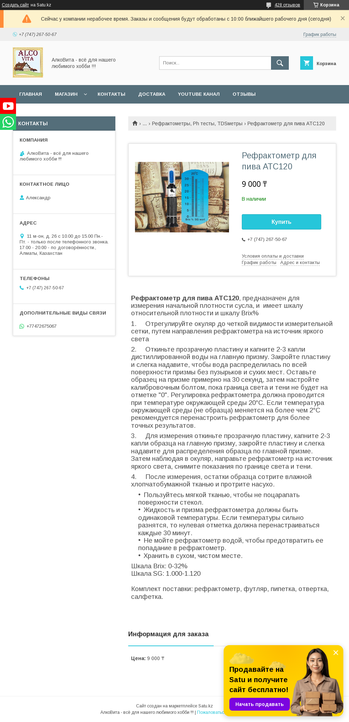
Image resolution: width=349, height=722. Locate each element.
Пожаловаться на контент (223, 712)
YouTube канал (199, 94)
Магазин (66, 94)
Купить (282, 222)
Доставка (151, 94)
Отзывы (244, 94)
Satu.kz (205, 705)
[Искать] (280, 63)
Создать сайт (15, 4)
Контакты (111, 94)
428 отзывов (287, 4)
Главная (30, 94)
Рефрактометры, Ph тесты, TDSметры (197, 123)
